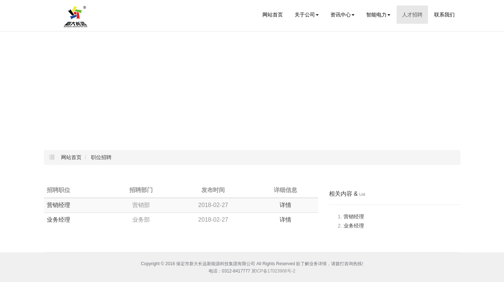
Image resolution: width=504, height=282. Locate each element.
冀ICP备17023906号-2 (273, 271)
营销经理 (58, 205)
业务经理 (58, 220)
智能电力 (378, 15)
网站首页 (272, 15)
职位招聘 (101, 157)
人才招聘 (412, 15)
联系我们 (444, 15)
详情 (285, 205)
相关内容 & (347, 194)
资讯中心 (342, 15)
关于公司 (307, 15)
